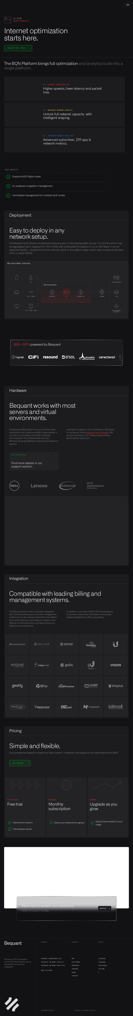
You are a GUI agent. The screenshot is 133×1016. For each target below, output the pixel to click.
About (74, 972)
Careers (75, 969)
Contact (75, 976)
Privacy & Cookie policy (85, 1010)
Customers (76, 962)
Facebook (102, 962)
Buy (73, 958)
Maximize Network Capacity (52, 962)
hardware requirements (97, 433)
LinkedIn (102, 958)
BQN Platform (46, 970)
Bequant (13, 943)
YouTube (101, 969)
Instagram (102, 965)
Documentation (47, 1010)
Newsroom (75, 965)
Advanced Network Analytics (53, 965)
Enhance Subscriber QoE (51, 958)
